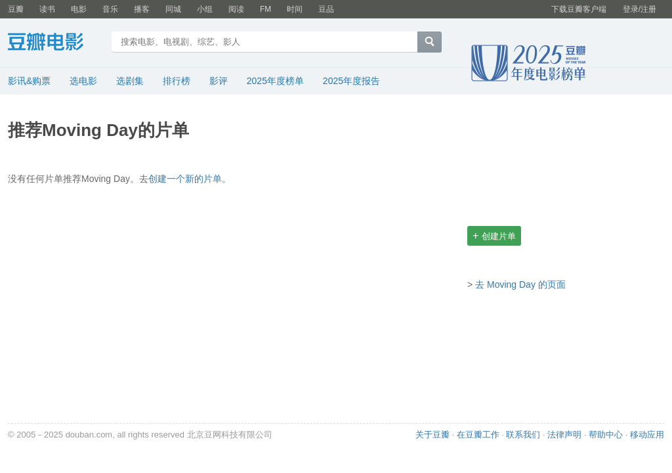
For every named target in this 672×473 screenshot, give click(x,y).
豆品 (326, 9)
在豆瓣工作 (478, 434)
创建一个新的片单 (185, 178)
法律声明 (564, 434)
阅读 (236, 9)
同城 (173, 9)
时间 (295, 9)
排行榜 (176, 81)
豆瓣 (16, 9)
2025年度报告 (351, 81)
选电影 (83, 81)
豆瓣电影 (55, 43)
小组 (205, 9)
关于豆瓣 (432, 434)
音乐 (110, 9)
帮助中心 (606, 434)
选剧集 (130, 81)
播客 (142, 9)
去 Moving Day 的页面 (520, 284)
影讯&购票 (29, 81)
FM (265, 9)
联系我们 (523, 434)
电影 (79, 9)
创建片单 (494, 235)
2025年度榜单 (275, 81)
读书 (47, 9)
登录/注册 (639, 9)
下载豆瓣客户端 (578, 9)
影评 (218, 81)
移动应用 (647, 434)
